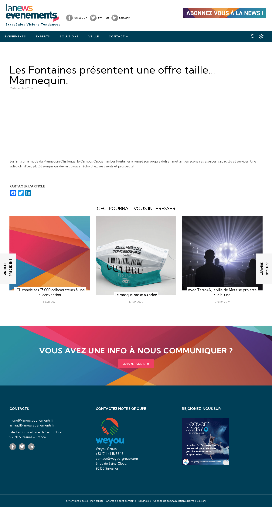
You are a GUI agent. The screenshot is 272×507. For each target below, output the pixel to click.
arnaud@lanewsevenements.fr (32, 425)
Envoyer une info (136, 363)
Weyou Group (106, 449)
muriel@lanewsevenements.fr (31, 420)
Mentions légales (78, 500)
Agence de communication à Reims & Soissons (179, 500)
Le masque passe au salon (136, 295)
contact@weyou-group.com (117, 459)
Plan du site (97, 500)
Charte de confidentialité (121, 500)
